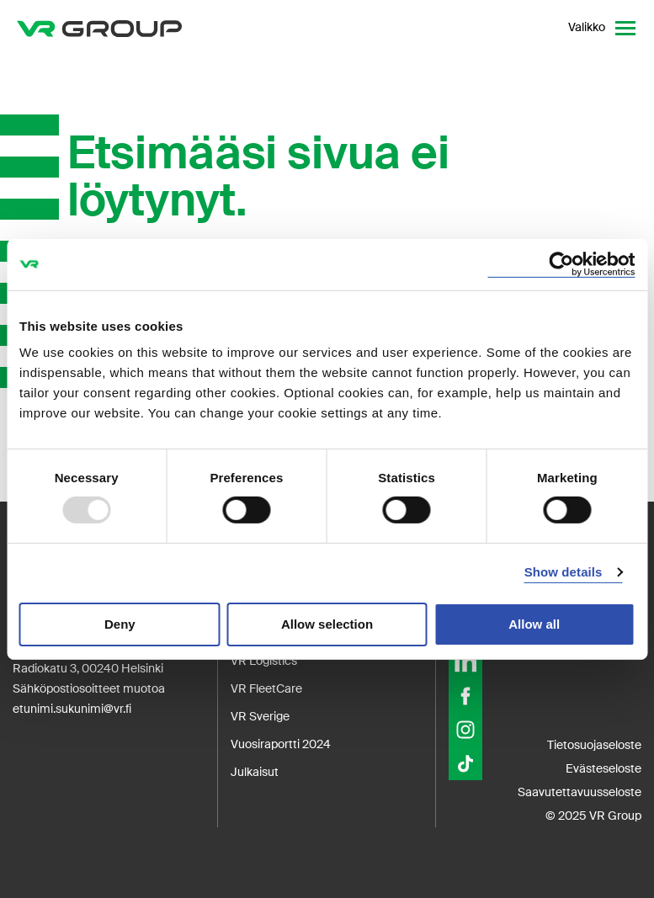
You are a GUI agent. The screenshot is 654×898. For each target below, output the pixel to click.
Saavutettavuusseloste (579, 792)
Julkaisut (255, 771)
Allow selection (327, 624)
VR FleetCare (266, 688)
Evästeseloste (603, 768)
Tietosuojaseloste (594, 744)
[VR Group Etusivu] (99, 28)
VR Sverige (260, 716)
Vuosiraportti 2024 (281, 744)
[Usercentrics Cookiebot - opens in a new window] (561, 264)
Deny (120, 624)
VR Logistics (264, 660)
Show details (563, 572)
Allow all (534, 624)
